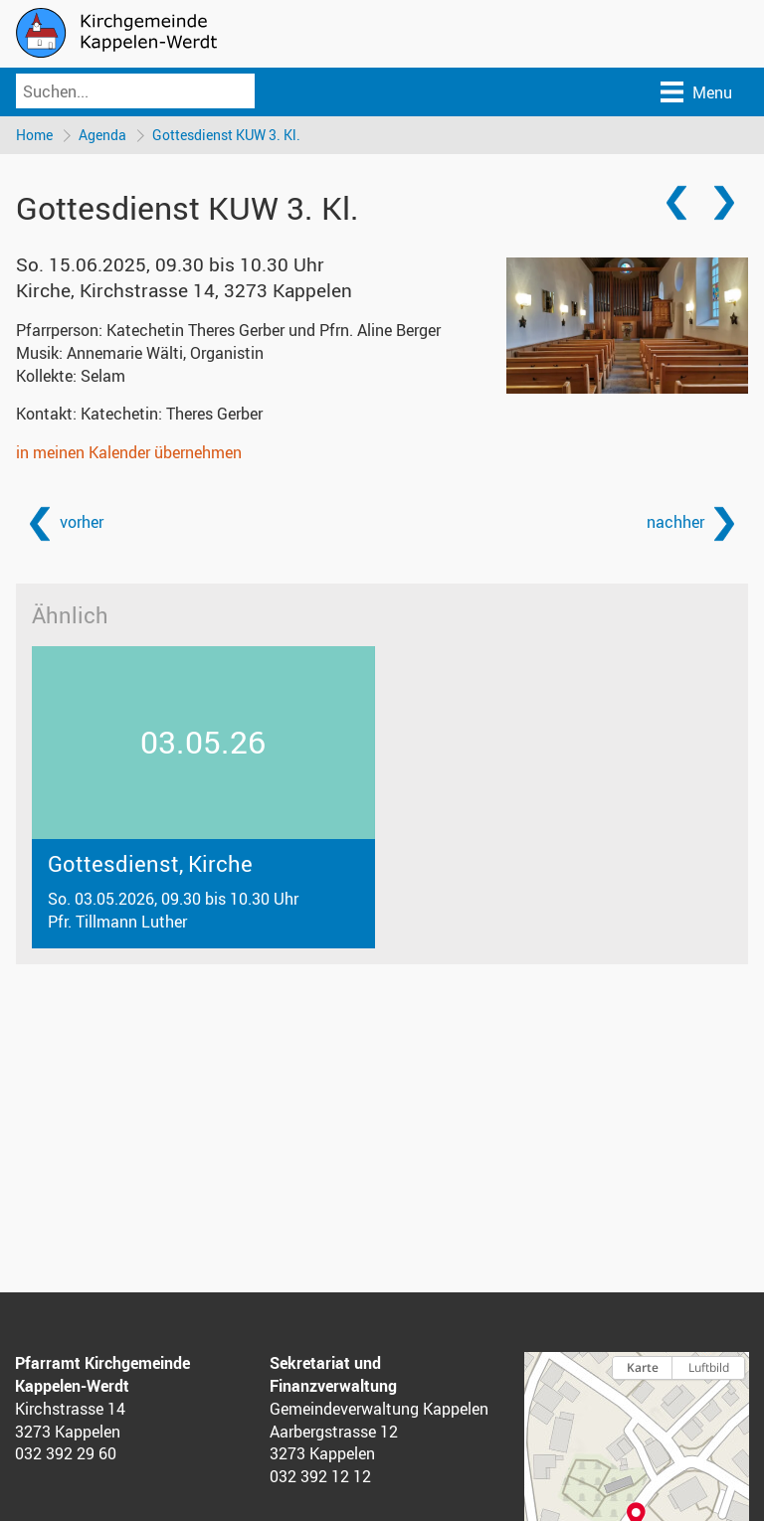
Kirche (184, 290)
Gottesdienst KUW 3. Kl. (226, 134)
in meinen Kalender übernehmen (129, 452)
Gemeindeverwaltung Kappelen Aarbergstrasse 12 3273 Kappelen (379, 1431)
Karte (643, 1367)
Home (34, 134)
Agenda (102, 134)
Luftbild (708, 1367)
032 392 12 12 (320, 1476)
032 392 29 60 (65, 1453)
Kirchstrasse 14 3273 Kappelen (70, 1420)
